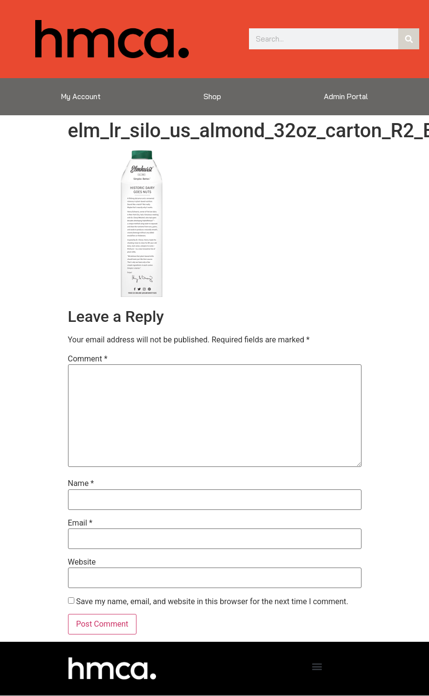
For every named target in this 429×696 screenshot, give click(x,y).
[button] (317, 666)
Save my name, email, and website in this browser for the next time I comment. (212, 602)
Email (80, 523)
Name (81, 483)
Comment (88, 359)
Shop (212, 96)
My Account (81, 96)
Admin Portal (346, 96)
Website (82, 562)
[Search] (408, 38)
